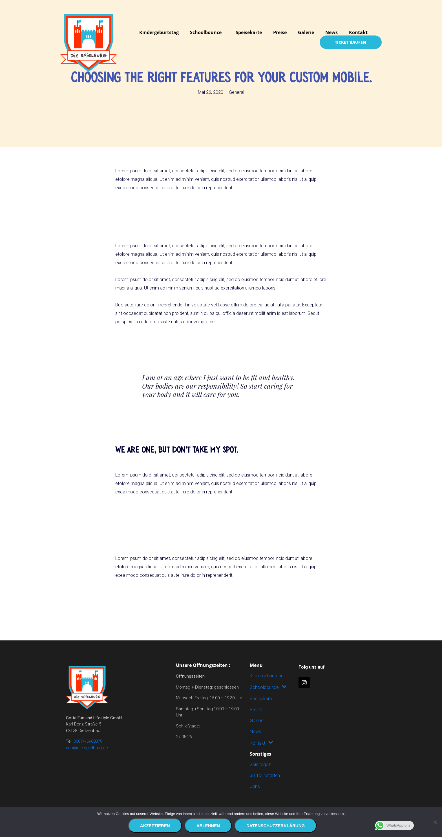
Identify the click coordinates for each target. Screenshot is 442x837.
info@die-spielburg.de (87, 747)
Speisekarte (249, 32)
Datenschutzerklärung (275, 825)
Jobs (255, 786)
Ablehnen (208, 825)
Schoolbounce (206, 32)
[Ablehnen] (435, 822)
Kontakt (358, 32)
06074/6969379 (88, 741)
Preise (280, 32)
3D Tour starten (265, 775)
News (331, 32)
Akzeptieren (155, 825)
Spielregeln (260, 764)
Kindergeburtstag (159, 32)
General (236, 92)
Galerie (306, 32)
